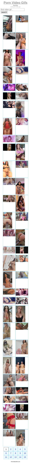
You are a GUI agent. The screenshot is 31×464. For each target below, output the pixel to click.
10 (25, 453)
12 (11, 457)
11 (6, 457)
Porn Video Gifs (15, 2)
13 (15, 457)
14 (20, 457)
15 (25, 457)
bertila (15, 5)
